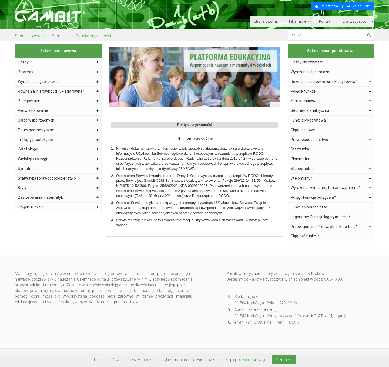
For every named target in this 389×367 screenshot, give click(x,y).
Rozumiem (283, 360)
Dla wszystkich (355, 21)
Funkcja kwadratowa (331, 120)
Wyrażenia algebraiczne (58, 81)
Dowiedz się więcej (253, 360)
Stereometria (331, 168)
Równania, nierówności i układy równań (58, 91)
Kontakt (325, 21)
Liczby (58, 62)
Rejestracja (326, 6)
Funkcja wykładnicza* (331, 207)
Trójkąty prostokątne (58, 139)
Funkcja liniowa (331, 101)
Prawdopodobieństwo (331, 139)
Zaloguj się (358, 6)
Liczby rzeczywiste (331, 62)
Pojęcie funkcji (331, 91)
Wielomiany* (331, 178)
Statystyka (331, 149)
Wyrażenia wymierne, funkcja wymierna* (331, 188)
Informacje (297, 21)
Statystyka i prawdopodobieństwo (58, 178)
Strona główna (266, 21)
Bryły (58, 188)
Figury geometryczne (58, 130)
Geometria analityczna (331, 110)
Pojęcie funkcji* (58, 207)
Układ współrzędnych (58, 120)
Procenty (58, 72)
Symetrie (58, 168)
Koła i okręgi (58, 149)
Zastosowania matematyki (58, 197)
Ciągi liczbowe (331, 130)
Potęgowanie (58, 101)
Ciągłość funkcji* (331, 236)
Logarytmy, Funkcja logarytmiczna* (331, 217)
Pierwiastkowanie (58, 110)
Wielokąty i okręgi (58, 159)
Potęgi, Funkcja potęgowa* (331, 197)
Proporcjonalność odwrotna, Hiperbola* (331, 226)
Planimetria (331, 159)
